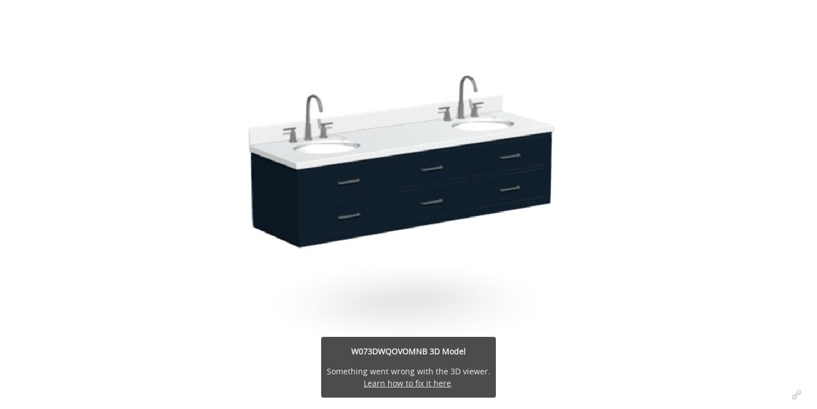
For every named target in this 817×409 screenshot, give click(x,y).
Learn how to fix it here (407, 383)
